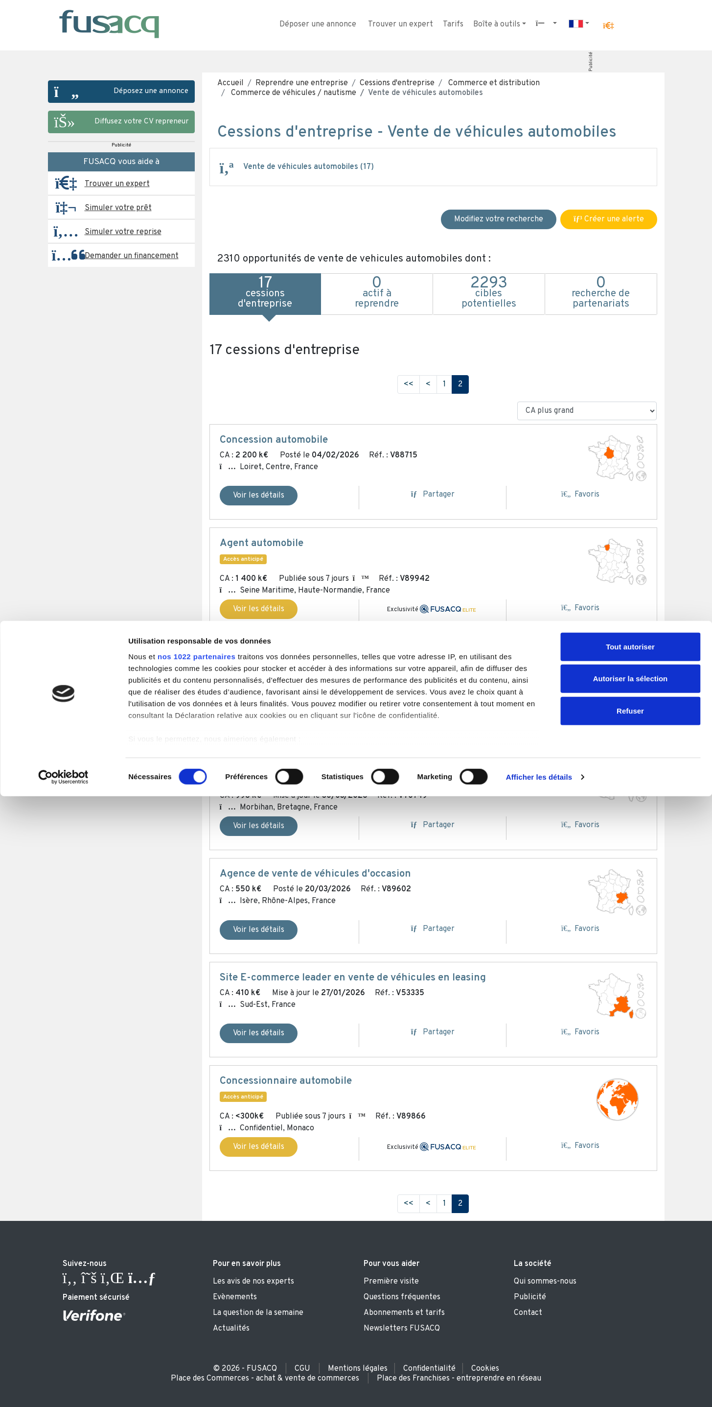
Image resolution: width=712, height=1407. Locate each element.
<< (408, 384)
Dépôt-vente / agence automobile (298, 657)
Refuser (630, 1321)
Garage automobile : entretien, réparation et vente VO (344, 761)
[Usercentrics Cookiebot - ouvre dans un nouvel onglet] (63, 1388)
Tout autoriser (630, 1257)
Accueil (230, 83)
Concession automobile (274, 440)
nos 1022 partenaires (196, 1267)
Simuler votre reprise (123, 232)
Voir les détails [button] (258, 609)
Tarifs (453, 24)
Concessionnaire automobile (286, 1081)
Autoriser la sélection (630, 1289)
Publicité (590, 62)
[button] (608, 26)
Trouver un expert (400, 24)
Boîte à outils (496, 24)
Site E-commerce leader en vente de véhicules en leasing (353, 978)
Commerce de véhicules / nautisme (292, 93)
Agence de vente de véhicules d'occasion (315, 874)
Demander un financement (132, 256)
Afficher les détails (539, 1387)
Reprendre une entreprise (301, 83)
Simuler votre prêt (118, 208)
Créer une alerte (608, 219)
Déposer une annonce (317, 24)
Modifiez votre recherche (498, 219)
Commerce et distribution (493, 83)
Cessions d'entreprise (397, 83)
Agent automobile (261, 543)
